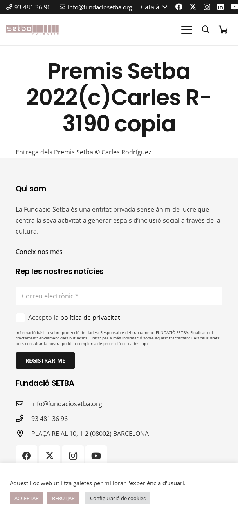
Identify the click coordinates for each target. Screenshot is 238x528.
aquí (145, 343)
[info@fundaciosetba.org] (23, 403)
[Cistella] (223, 29)
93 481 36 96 (49, 418)
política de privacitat (90, 317)
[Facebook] (178, 6)
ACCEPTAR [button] (26, 498)
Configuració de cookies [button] (118, 498)
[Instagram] (207, 7)
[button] (154, 7)
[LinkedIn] (220, 6)
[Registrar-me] (45, 360)
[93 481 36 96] (23, 418)
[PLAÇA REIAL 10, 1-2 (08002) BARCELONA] (23, 433)
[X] (193, 6)
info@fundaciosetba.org (66, 403)
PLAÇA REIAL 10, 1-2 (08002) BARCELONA (90, 433)
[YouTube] (96, 456)
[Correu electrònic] (119, 296)
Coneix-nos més (39, 251)
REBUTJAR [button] (63, 498)
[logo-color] (32, 30)
